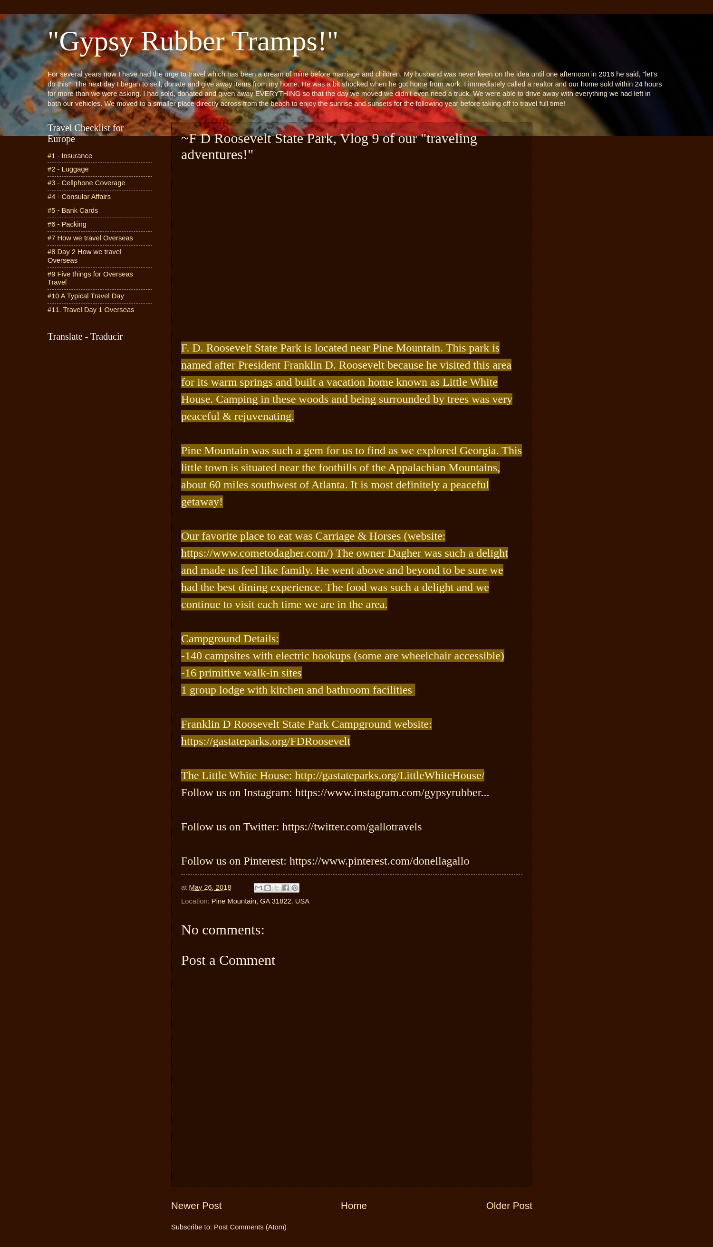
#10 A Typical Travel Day (86, 296)
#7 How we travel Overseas (90, 238)
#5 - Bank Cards (73, 210)
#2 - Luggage (68, 169)
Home (354, 1205)
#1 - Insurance (70, 156)
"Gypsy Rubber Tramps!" (193, 41)
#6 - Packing (67, 224)
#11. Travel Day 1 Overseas (91, 310)
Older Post (509, 1205)
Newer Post (196, 1205)
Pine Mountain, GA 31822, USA (260, 901)
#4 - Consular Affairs (79, 196)
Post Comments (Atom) (250, 1227)
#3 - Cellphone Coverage (86, 183)
